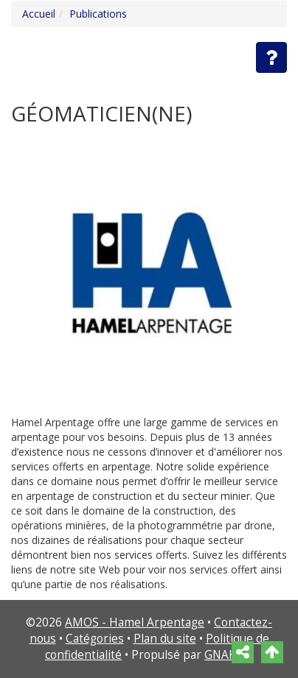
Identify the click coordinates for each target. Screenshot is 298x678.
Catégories (95, 638)
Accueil (38, 14)
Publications (98, 14)
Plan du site (165, 638)
